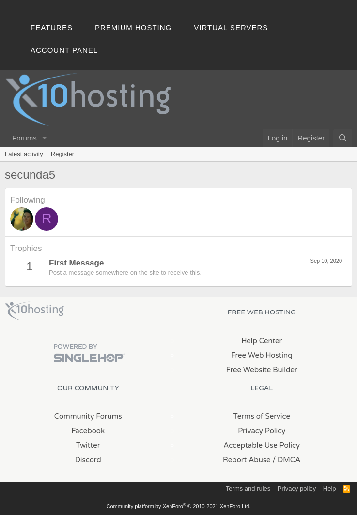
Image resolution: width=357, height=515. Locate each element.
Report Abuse (247, 459)
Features (52, 27)
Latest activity (24, 153)
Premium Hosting (133, 27)
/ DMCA (287, 459)
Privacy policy (297, 488)
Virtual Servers (231, 27)
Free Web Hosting (262, 355)
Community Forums (88, 416)
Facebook (88, 430)
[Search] (342, 138)
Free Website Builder (261, 369)
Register (62, 153)
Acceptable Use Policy (261, 445)
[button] (44, 138)
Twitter (88, 445)
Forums (24, 138)
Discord (88, 459)
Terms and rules (248, 488)
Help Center (261, 340)
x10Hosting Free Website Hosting (34, 311)
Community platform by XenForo (179, 506)
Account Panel (64, 50)
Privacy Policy (261, 430)
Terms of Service (261, 416)
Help (329, 488)
